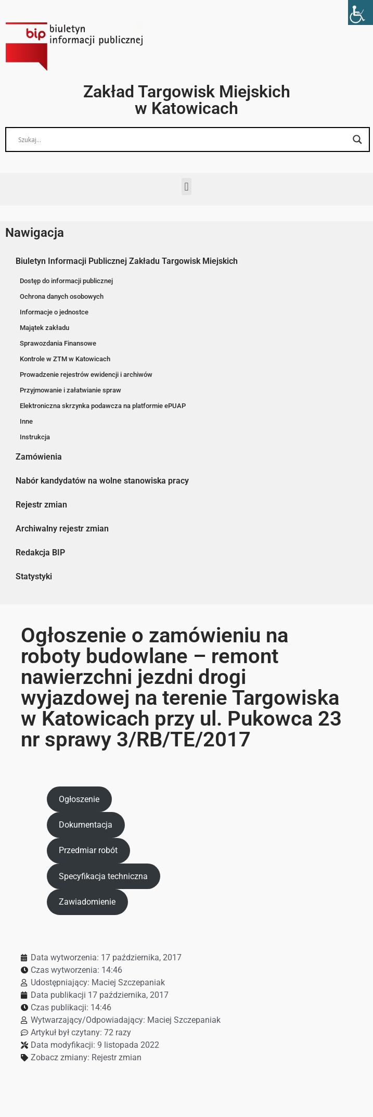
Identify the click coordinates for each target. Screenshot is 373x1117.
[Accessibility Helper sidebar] (360, 12)
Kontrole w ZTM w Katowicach (65, 359)
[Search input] (183, 139)
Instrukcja (35, 437)
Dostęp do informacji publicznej (66, 281)
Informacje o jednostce (54, 312)
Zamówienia (39, 457)
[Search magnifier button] (357, 139)
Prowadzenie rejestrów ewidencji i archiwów (86, 374)
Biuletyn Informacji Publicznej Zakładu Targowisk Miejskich (127, 261)
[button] (186, 186)
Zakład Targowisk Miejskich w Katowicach (186, 100)
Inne (26, 421)
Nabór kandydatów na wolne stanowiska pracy (102, 481)
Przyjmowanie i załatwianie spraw (70, 390)
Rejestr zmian (41, 505)
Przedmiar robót (88, 850)
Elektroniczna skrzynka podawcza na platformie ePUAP (103, 406)
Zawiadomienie (87, 902)
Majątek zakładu (44, 328)
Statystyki (34, 576)
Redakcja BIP (40, 552)
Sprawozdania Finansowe (58, 343)
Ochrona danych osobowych (62, 296)
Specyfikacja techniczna (103, 876)
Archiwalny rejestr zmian (62, 529)
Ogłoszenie (79, 799)
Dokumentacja (85, 825)
